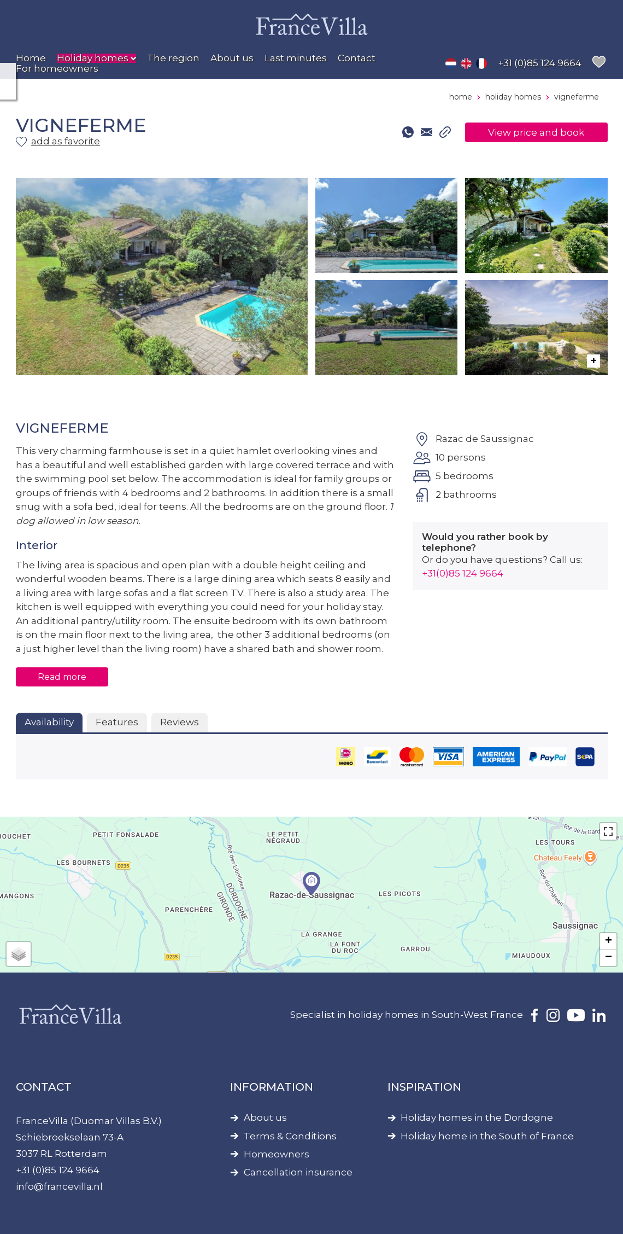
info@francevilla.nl (59, 1186)
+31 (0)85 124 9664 (57, 1170)
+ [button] (608, 941)
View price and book (536, 132)
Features (117, 722)
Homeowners (276, 1154)
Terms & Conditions (290, 1136)
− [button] (608, 958)
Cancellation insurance (298, 1172)
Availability (49, 722)
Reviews (179, 722)
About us (265, 1118)
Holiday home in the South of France (487, 1136)
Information (271, 1086)
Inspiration (424, 1086)
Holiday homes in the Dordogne (477, 1118)
